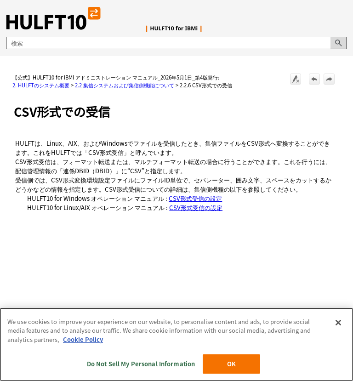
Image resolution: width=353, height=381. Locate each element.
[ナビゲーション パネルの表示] (342, 18)
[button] (338, 43)
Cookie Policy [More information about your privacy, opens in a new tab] (83, 339)
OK (231, 363)
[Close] (338, 323)
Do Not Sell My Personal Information (141, 363)
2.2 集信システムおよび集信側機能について (124, 85)
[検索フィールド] (176, 43)
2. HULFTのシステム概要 (40, 85)
